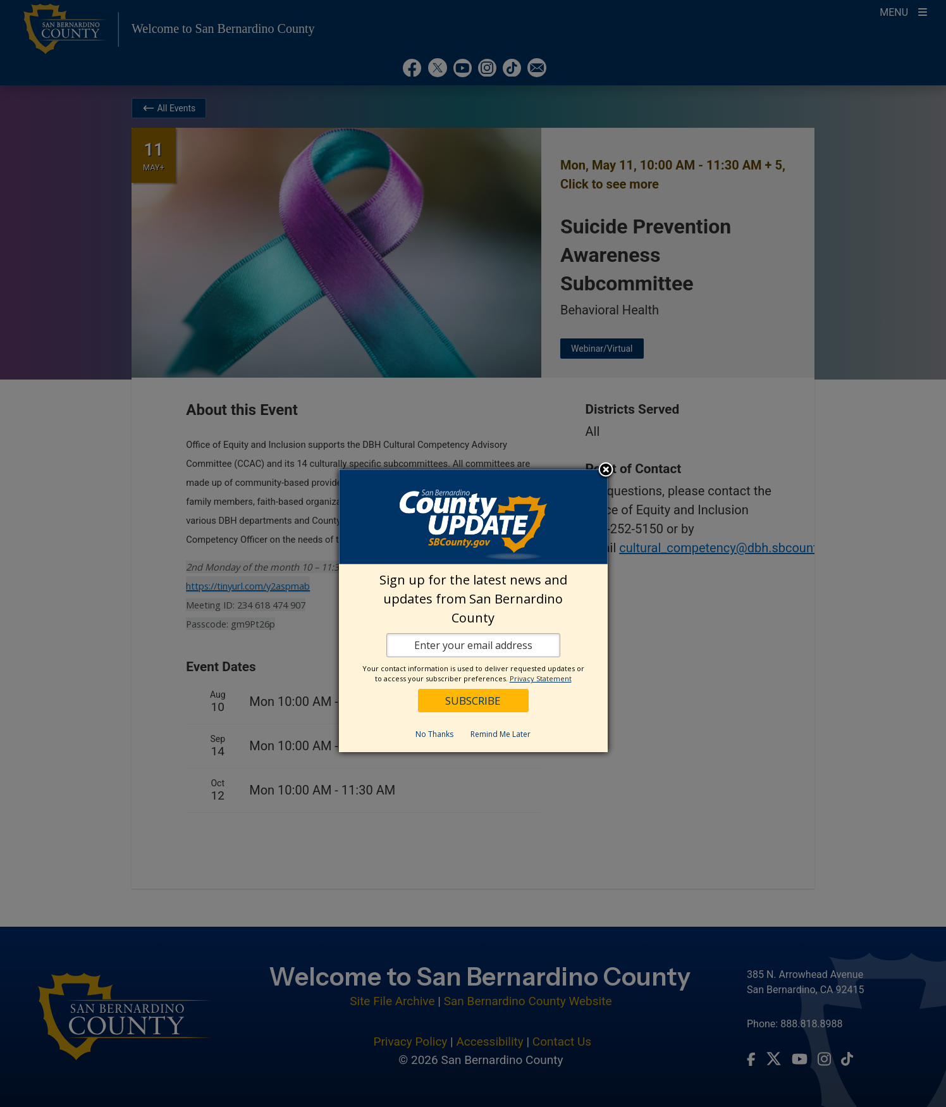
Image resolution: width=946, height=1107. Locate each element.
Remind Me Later (500, 734)
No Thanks (434, 734)
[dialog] (473, 610)
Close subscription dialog (605, 470)
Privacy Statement (541, 678)
